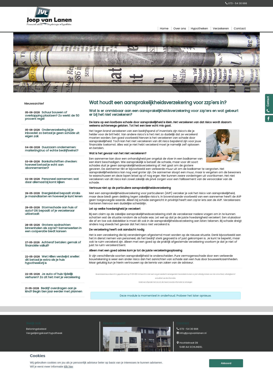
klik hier (68, 366)
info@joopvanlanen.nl (193, 333)
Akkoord (226, 363)
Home (254, 88)
